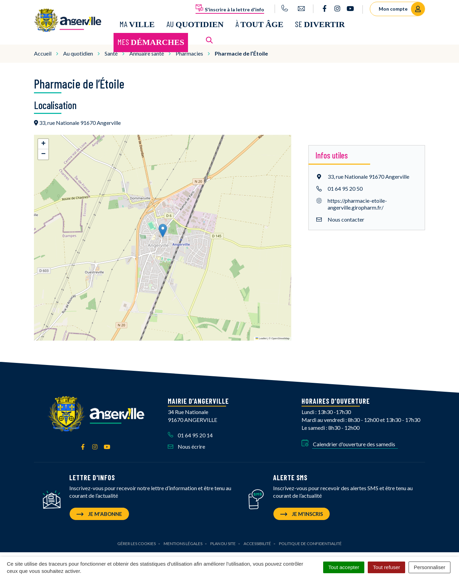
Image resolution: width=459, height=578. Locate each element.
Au (195, 23)
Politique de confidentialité (310, 541)
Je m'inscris (301, 511)
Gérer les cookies (136, 541)
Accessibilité (257, 541)
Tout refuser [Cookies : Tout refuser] (386, 567)
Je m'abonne (99, 511)
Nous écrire (186, 444)
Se (320, 23)
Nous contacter (346, 216)
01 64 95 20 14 (190, 432)
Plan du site (223, 541)
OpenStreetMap (280, 336)
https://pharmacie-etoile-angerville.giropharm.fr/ (357, 201)
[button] (162, 228)
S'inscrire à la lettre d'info (230, 8)
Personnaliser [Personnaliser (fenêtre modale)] (429, 567)
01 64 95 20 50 (345, 185)
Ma (137, 23)
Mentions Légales (183, 541)
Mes (150, 41)
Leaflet (261, 336)
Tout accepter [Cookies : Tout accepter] (343, 567)
